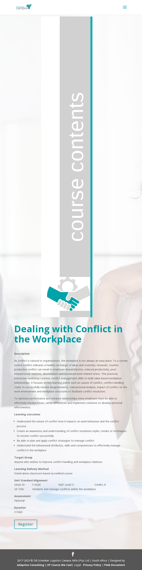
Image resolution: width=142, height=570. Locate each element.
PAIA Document (114, 565)
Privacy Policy (92, 565)
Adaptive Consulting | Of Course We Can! (44, 565)
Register (25, 524)
